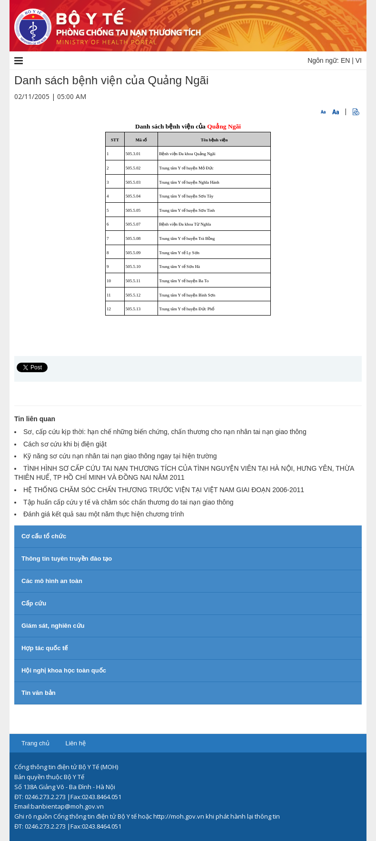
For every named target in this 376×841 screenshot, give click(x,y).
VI (359, 60)
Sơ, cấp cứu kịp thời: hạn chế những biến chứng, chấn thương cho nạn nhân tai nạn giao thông (165, 431)
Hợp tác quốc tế (44, 648)
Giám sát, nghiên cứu (53, 625)
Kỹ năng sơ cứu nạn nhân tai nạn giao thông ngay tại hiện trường (120, 456)
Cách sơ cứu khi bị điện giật (65, 444)
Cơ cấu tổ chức (43, 536)
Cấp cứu (33, 603)
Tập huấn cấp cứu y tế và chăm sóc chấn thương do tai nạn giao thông (128, 502)
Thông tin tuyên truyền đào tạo (66, 558)
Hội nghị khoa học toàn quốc (63, 670)
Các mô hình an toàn (51, 580)
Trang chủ (35, 743)
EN (345, 60)
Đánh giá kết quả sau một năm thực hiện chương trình (103, 514)
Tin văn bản (38, 692)
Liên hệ (75, 743)
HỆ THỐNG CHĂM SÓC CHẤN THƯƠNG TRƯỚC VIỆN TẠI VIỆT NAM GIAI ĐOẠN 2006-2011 (163, 490)
